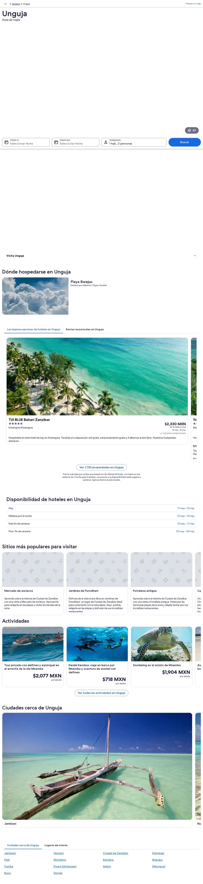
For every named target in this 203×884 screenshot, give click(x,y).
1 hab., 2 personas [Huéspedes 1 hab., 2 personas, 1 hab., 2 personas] (120, 93)
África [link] (5, 4)
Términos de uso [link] (113, 821)
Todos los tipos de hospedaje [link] (69, 844)
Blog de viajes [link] (62, 850)
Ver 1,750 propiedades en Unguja (126, 266)
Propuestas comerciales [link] (17, 827)
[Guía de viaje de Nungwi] (126, 617)
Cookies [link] (109, 815)
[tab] (83, 177)
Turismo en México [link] (64, 810)
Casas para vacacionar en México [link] (71, 821)
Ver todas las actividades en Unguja (126, 588)
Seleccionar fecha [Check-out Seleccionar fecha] (70, 93)
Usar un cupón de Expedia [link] (167, 835)
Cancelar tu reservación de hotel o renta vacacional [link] (174, 823)
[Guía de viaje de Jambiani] (76, 617)
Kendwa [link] (108, 704)
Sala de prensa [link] (13, 844)
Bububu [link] (157, 704)
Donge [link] (58, 717)
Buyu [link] (7, 717)
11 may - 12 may (186, 303)
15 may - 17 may (185, 318)
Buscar (186, 91)
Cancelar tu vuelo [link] (163, 815)
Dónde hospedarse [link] (17, 134)
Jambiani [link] (10, 697)
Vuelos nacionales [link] (64, 833)
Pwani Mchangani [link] (65, 710)
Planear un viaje (193, 4)
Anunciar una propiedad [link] (17, 821)
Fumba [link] (8, 710)
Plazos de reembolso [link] (165, 830)
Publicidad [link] (11, 833)
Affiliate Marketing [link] (15, 838)
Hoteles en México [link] (64, 815)
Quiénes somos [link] (13, 810)
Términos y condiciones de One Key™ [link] (123, 827)
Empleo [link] (9, 815)
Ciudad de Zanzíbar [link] (115, 697)
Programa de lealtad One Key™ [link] (70, 855)
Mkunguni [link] (158, 710)
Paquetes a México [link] (64, 827)
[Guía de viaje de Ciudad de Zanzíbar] (177, 617)
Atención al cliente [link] (164, 810)
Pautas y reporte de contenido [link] (120, 838)
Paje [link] (7, 704)
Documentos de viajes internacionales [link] (173, 841)
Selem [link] (107, 710)
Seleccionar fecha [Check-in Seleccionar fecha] (19, 93)
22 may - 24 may (185, 326)
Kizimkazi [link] (158, 697)
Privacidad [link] (110, 810)
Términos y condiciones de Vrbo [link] (120, 833)
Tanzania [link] (15, 4)
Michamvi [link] (60, 704)
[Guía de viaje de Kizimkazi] (76, 654)
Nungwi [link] (59, 697)
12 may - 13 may (185, 310)
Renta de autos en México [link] (68, 838)
